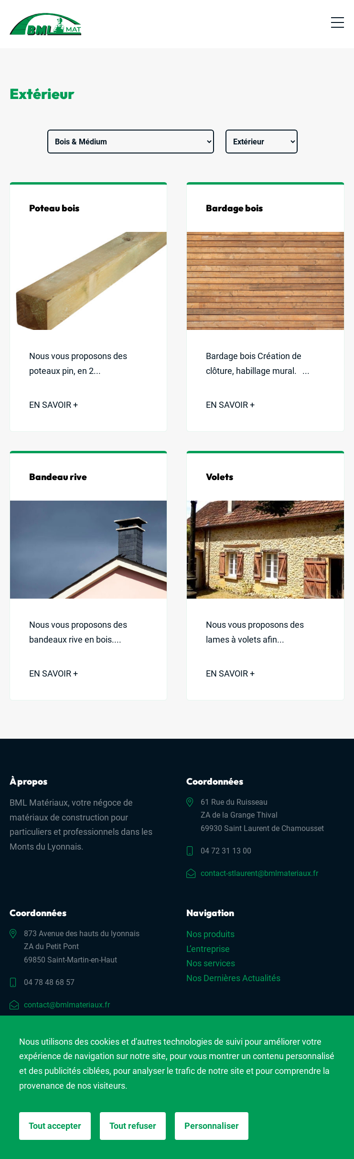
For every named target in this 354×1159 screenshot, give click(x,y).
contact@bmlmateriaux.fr (67, 1004)
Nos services (210, 963)
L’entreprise (208, 949)
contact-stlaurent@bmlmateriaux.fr (259, 873)
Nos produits (210, 934)
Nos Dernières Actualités (233, 978)
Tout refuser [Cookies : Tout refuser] (132, 1126)
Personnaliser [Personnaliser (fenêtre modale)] (211, 1126)
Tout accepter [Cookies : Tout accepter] (55, 1126)
